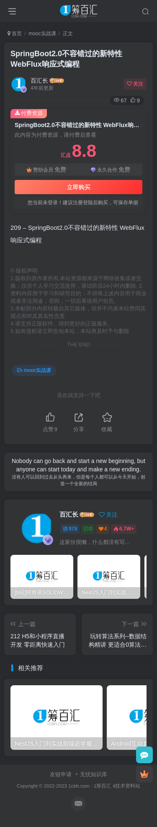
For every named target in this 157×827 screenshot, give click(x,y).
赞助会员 (46, 169)
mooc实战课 (42, 33)
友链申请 (61, 774)
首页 (15, 33)
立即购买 (78, 187)
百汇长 (39, 80)
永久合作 (110, 169)
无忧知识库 (93, 774)
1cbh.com (79, 785)
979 (70, 529)
